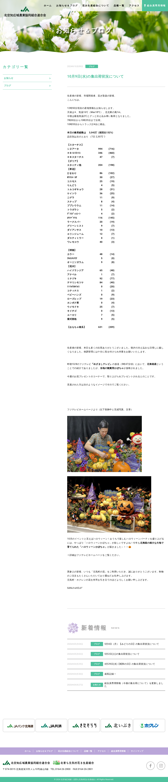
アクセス (102, 751)
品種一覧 (88, 751)
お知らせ (8, 78)
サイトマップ (137, 751)
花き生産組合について (68, 751)
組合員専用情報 (118, 751)
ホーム (28, 751)
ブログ (7, 85)
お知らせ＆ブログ (44, 751)
